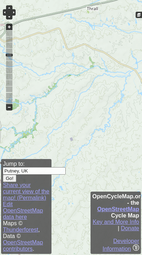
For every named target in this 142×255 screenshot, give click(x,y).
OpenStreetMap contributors (23, 245)
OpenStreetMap (118, 209)
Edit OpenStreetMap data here (23, 210)
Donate (130, 228)
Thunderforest (20, 230)
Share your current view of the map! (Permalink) (26, 191)
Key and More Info (116, 222)
